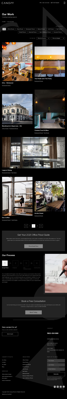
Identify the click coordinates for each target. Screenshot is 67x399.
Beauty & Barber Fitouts (28, 375)
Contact (4, 362)
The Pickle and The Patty (43, 78)
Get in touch (10, 334)
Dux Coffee (6, 217)
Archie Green (39, 213)
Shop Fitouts (20, 29)
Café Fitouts (51, 29)
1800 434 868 (52, 333)
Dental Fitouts (22, 32)
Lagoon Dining (7, 170)
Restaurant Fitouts (30, 29)
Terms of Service (50, 379)
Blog (3, 366)
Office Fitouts (11, 29)
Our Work (4, 364)
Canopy (8, 3)
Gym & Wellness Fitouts (45, 32)
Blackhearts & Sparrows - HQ (12, 126)
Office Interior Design (6, 374)
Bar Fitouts (59, 29)
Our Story (4, 360)
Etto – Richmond (7, 83)
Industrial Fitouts (33, 32)
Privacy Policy (57, 378)
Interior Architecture (6, 380)
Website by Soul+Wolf (6, 394)
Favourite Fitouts (58, 32)
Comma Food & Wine (42, 130)
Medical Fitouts (41, 29)
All (4, 29)
